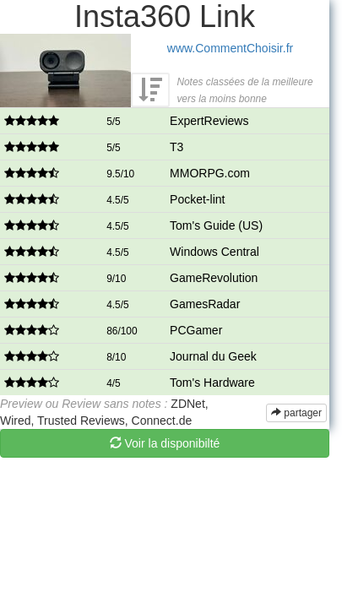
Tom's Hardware (212, 382)
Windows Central (214, 251)
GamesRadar (205, 304)
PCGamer (196, 330)
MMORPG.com (210, 173)
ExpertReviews (209, 121)
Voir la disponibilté (165, 443)
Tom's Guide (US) (216, 225)
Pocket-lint (197, 199)
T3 (176, 147)
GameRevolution (214, 278)
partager (296, 413)
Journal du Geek (213, 356)
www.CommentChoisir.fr (230, 48)
